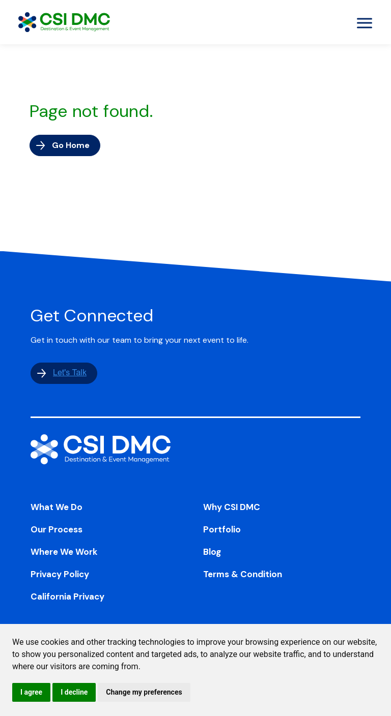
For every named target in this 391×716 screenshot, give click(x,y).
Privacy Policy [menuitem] (60, 574)
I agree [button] (31, 692)
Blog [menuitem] (212, 551)
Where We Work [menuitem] (64, 551)
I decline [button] (74, 692)
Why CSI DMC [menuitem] (231, 507)
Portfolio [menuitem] (222, 529)
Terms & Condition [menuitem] (242, 574)
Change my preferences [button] (144, 692)
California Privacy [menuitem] (67, 596)
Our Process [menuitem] (56, 529)
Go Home (71, 145)
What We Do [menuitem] (56, 507)
